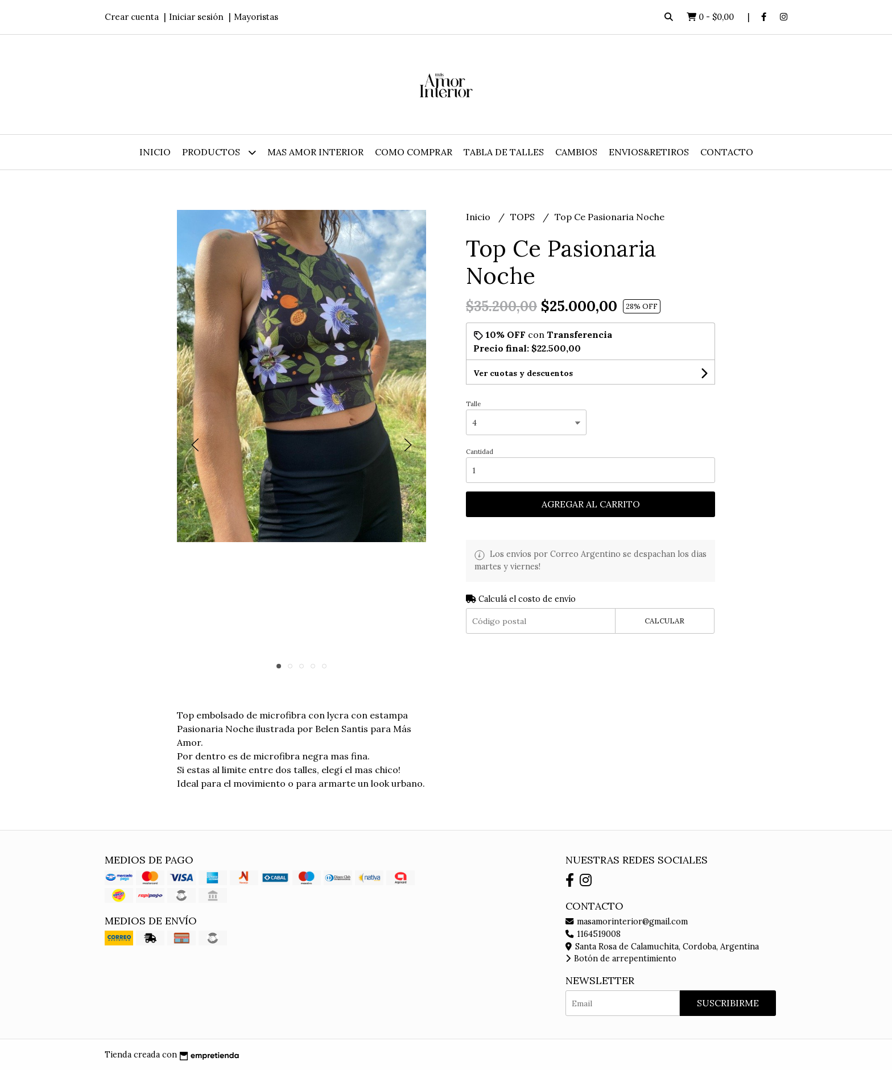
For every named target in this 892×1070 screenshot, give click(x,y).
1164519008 (593, 934)
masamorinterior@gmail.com (626, 921)
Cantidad (479, 452)
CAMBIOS (576, 152)
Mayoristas (256, 16)
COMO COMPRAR (413, 152)
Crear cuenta (132, 16)
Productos (219, 152)
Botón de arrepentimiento (620, 958)
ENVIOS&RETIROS (649, 152)
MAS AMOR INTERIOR (315, 152)
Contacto (726, 152)
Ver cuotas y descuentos (523, 373)
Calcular (664, 621)
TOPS (523, 216)
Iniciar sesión (196, 16)
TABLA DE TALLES (504, 152)
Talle (473, 404)
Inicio (155, 152)
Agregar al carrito (591, 504)
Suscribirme (728, 1003)
